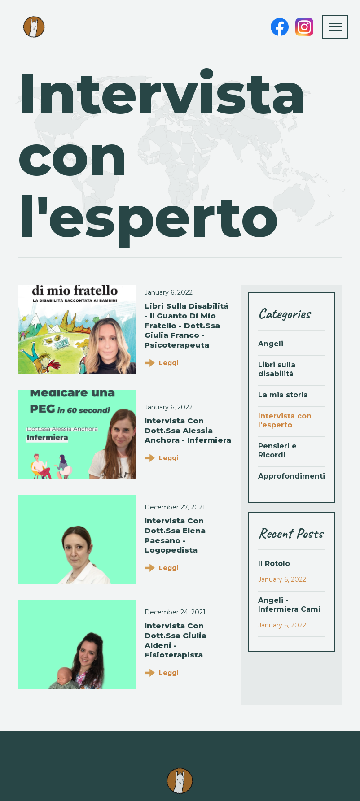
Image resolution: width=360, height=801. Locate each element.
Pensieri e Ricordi (277, 450)
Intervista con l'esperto (285, 420)
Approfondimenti (291, 476)
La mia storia (283, 395)
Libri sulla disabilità (276, 369)
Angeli (270, 344)
